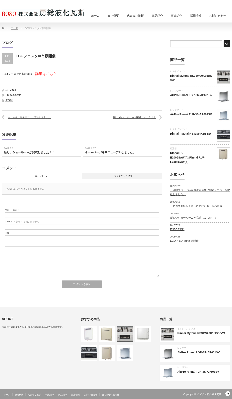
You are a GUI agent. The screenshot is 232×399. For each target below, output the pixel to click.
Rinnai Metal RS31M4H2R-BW (191, 133)
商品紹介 (157, 15)
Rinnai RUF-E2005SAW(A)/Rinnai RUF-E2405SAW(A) (187, 157)
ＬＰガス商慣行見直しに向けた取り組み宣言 (196, 206)
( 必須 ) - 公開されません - (22, 221)
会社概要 (113, 15)
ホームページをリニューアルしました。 (29, 117)
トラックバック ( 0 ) (122, 176)
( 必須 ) (11, 210)
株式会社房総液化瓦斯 (209, 394)
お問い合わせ (217, 15)
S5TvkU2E (11, 90)
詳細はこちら (46, 74)
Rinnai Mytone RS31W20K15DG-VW (201, 333)
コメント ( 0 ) (41, 176)
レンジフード (176, 90)
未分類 (9, 100)
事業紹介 (176, 15)
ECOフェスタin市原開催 (184, 240)
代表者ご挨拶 (135, 15)
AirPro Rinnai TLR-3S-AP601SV (191, 114)
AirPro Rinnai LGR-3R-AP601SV (191, 95)
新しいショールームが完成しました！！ (134, 117)
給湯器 (173, 148)
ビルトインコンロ (179, 71)
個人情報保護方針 (110, 394)
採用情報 (195, 15)
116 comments (13, 95)
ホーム (95, 15)
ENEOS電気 (177, 229)
